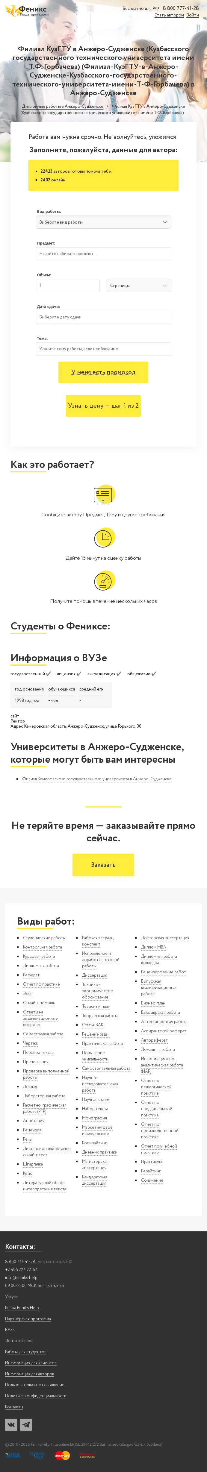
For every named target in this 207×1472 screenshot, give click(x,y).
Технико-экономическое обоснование (97, 991)
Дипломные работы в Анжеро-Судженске (62, 107)
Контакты (14, 1407)
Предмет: (46, 243)
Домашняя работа (158, 1050)
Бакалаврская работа (160, 1013)
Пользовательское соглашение (34, 1385)
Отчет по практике (41, 984)
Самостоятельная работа (106, 1069)
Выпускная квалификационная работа (159, 987)
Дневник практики (99, 1152)
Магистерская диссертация (95, 1165)
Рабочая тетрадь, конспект (98, 941)
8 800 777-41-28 (181, 8)
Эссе (28, 994)
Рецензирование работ (163, 972)
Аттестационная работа (164, 1022)
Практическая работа (102, 1044)
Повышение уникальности (95, 1056)
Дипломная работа (41, 966)
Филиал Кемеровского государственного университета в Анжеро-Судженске (97, 779)
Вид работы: (49, 211)
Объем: (44, 274)
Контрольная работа (42, 947)
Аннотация (33, 1121)
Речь (27, 1139)
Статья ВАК (92, 1025)
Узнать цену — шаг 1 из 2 (103, 406)
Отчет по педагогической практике (156, 1087)
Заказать (103, 865)
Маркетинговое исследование (97, 1131)
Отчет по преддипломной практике (156, 1109)
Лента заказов (18, 1341)
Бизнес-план (153, 1003)
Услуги (11, 1297)
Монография (94, 1118)
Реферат (31, 975)
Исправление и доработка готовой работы (101, 960)
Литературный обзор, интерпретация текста (44, 1186)
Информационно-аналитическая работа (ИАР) (162, 1065)
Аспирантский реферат (163, 1031)
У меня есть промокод (103, 372)
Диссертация (94, 975)
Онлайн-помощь (39, 1003)
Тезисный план (96, 1007)
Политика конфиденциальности (36, 1396)
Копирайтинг (94, 1143)
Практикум (151, 1162)
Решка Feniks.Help (22, 1308)
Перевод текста (38, 1053)
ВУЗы (10, 1330)
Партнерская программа (28, 1319)
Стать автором (169, 15)
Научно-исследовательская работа (100, 1084)
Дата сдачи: (48, 306)
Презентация (36, 1062)
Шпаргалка (33, 1164)
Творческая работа (100, 1016)
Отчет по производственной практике (160, 1131)
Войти (192, 15)
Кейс (27, 1174)
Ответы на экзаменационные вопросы (40, 1018)
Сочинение (152, 1180)
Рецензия (32, 1130)
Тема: (42, 338)
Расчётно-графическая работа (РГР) (45, 1108)
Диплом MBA (153, 947)
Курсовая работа (39, 957)
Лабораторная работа (44, 1096)
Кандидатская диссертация (94, 1180)
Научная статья (96, 1100)
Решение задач (96, 1034)
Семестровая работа (43, 1034)
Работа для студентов (25, 1352)
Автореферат (154, 1040)
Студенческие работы (44, 938)
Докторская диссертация (165, 938)
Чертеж (30, 1043)
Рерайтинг (151, 1171)
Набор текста (95, 1109)
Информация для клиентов (31, 1363)
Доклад (30, 1087)
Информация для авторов (29, 1374)
